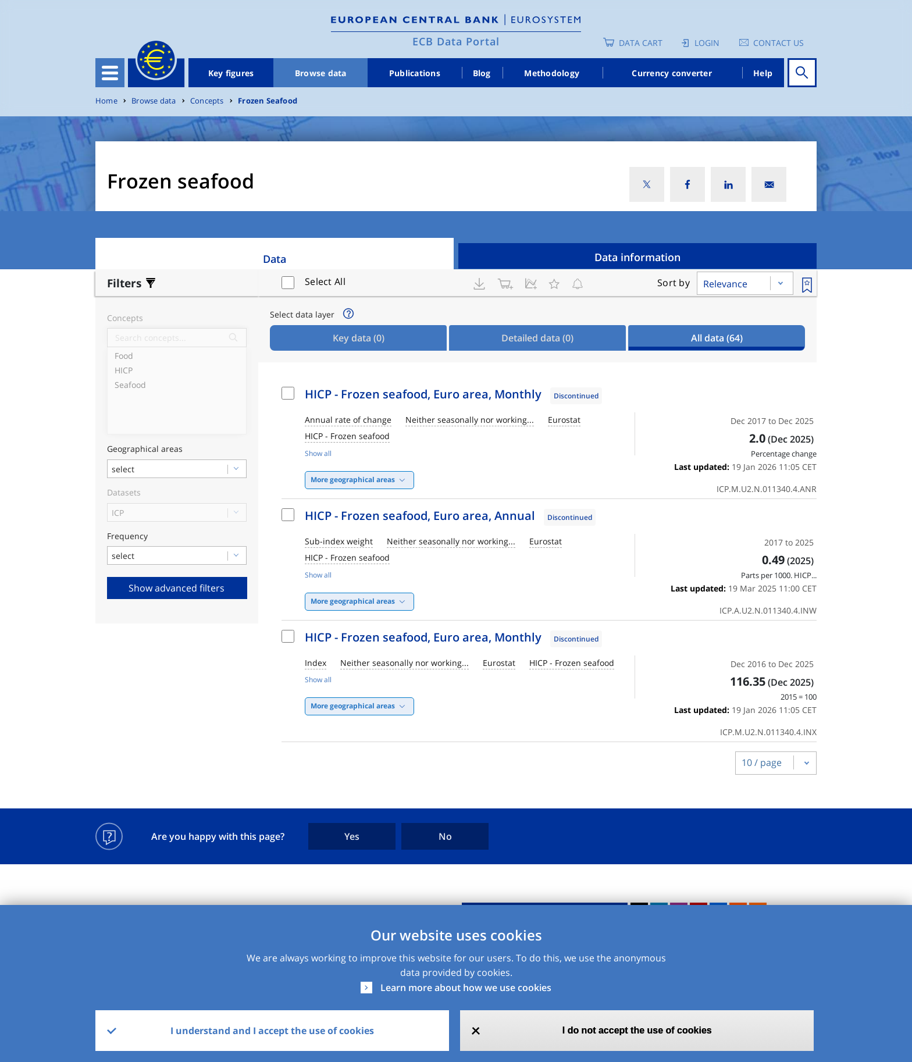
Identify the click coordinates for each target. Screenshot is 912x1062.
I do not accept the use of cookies (637, 1030)
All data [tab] (717, 338)
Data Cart (640, 42)
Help (762, 73)
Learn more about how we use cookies (465, 987)
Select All (325, 281)
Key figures (231, 73)
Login (706, 42)
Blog (482, 73)
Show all (318, 453)
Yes (351, 836)
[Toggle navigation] (109, 72)
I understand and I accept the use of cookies (272, 1030)
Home (106, 101)
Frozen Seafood (267, 101)
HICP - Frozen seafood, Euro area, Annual (420, 515)
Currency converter (672, 73)
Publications (414, 73)
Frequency (127, 536)
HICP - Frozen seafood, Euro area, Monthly (423, 394)
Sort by (673, 282)
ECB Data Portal (456, 41)
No (445, 836)
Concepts (207, 101)
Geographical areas (145, 449)
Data (274, 259)
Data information (637, 257)
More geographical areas (353, 479)
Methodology (551, 73)
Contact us (778, 42)
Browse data (321, 73)
